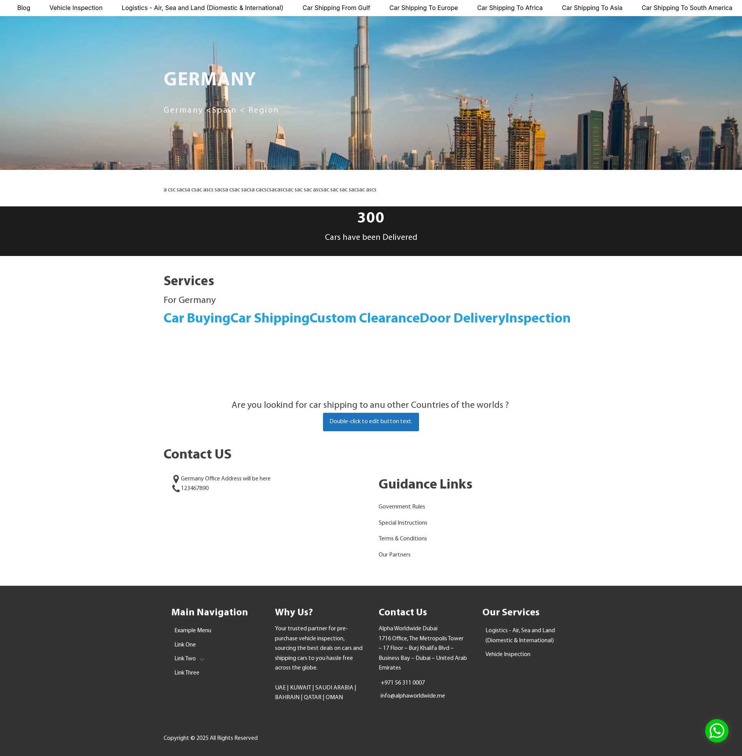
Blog (23, 8)
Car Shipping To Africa (510, 8)
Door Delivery (462, 319)
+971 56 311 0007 (403, 683)
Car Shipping (270, 319)
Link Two (189, 659)
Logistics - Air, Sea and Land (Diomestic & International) (202, 8)
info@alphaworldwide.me (413, 696)
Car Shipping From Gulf (336, 8)
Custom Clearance (365, 319)
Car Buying (197, 319)
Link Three (186, 673)
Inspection (538, 319)
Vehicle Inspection (76, 8)
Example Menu (192, 631)
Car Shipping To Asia (592, 8)
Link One (185, 645)
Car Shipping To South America (687, 8)
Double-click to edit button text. (371, 422)
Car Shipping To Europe (423, 8)
